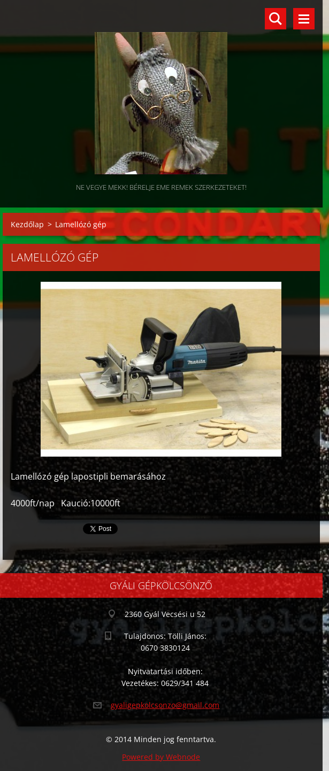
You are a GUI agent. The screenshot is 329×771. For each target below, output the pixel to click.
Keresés (275, 18)
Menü (304, 18)
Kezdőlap (27, 224)
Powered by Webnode (161, 757)
